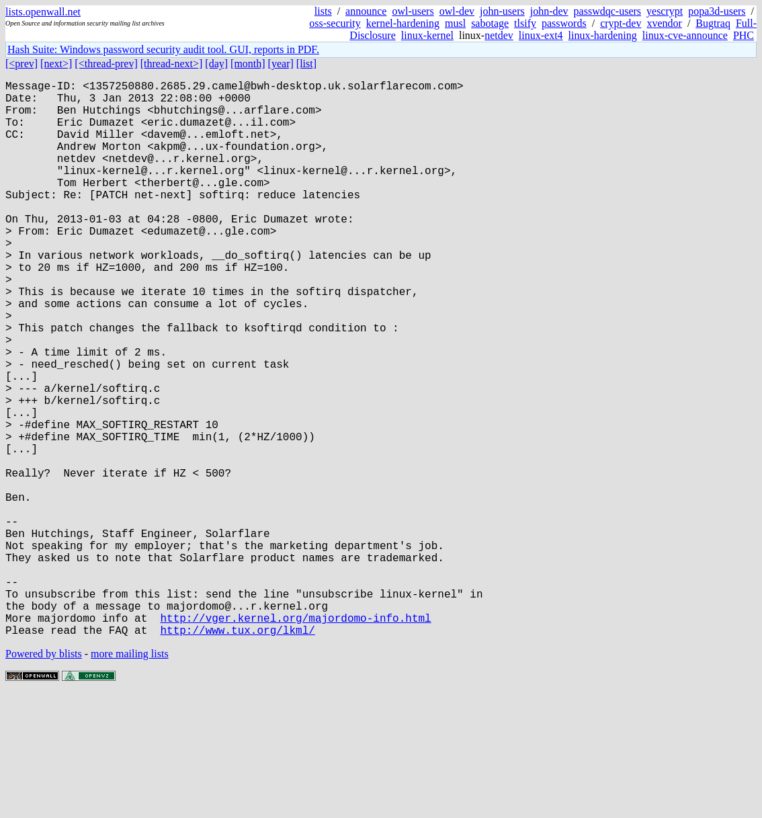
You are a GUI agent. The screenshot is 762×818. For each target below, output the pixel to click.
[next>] (56, 63)
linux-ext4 (541, 35)
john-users (502, 11)
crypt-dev (620, 23)
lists (323, 11)
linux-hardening (602, 35)
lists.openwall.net (43, 11)
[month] (247, 63)
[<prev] (21, 63)
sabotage (490, 23)
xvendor (663, 23)
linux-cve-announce (685, 35)
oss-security (334, 23)
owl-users (412, 11)
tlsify (525, 23)
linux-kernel (427, 35)
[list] (306, 63)
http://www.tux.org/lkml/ (237, 753)
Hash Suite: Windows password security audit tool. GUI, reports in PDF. (163, 49)
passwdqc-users (607, 11)
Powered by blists (43, 777)
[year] (281, 63)
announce (365, 11)
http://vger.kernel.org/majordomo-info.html (295, 738)
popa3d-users (716, 11)
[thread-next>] (171, 63)
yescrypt (664, 11)
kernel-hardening (402, 23)
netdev (498, 35)
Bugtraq (712, 23)
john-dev (549, 11)
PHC (743, 35)
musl (455, 23)
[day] (216, 63)
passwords (564, 23)
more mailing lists (130, 777)
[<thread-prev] (106, 63)
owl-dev (456, 11)
